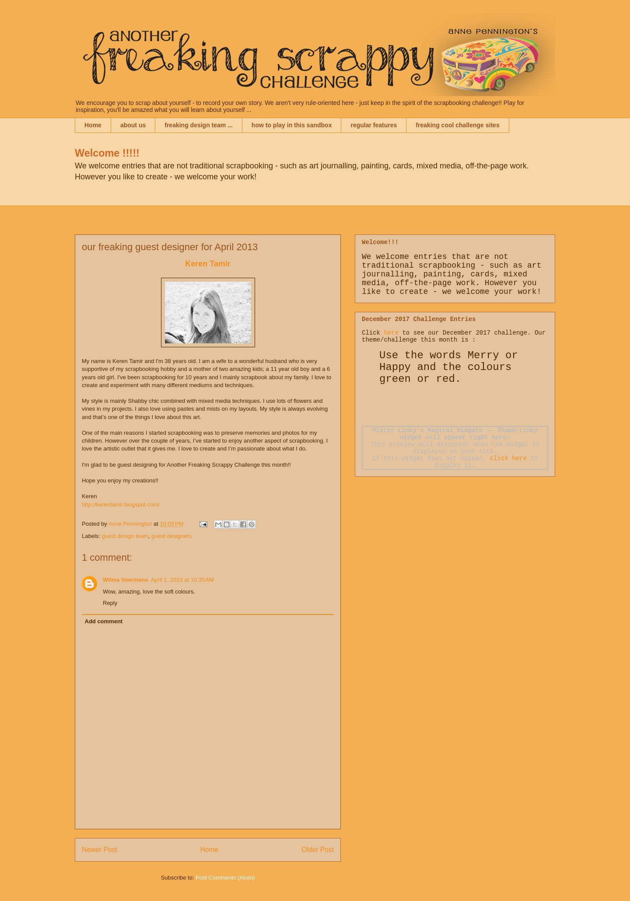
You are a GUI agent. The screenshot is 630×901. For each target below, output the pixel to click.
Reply (110, 603)
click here (508, 458)
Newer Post (99, 849)
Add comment (104, 621)
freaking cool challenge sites (457, 125)
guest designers (171, 536)
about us (133, 125)
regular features (373, 125)
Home (93, 125)
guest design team (125, 536)
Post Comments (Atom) (225, 877)
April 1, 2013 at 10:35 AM (182, 579)
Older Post (317, 849)
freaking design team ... (198, 125)
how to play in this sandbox (292, 125)
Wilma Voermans (125, 579)
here (391, 332)
